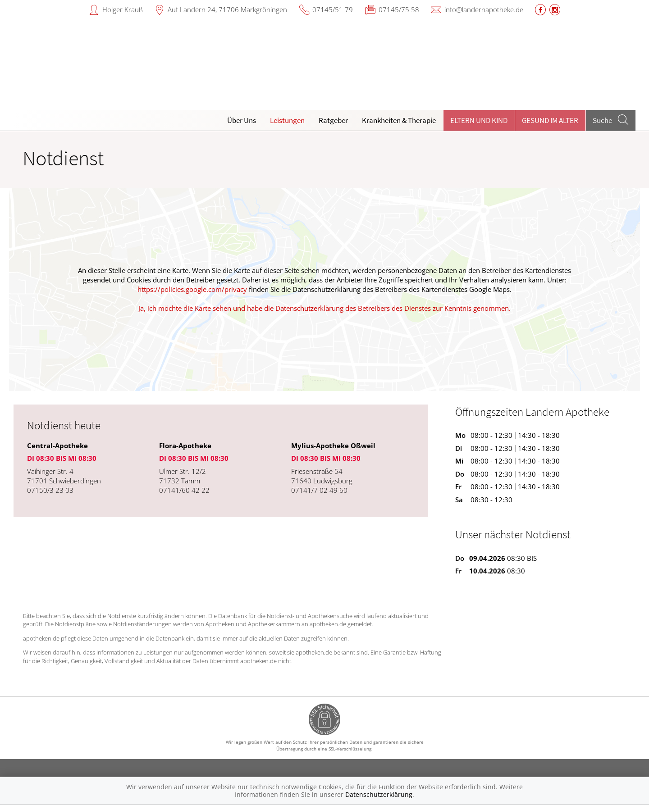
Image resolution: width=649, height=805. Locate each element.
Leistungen (287, 120)
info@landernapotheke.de (483, 9)
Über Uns (241, 120)
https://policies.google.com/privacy (192, 289)
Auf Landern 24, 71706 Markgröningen (227, 9)
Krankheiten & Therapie (399, 120)
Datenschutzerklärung (378, 794)
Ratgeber (333, 120)
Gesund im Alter (550, 120)
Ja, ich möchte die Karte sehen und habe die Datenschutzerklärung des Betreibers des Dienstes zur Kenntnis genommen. (324, 308)
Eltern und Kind (478, 120)
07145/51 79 (332, 9)
